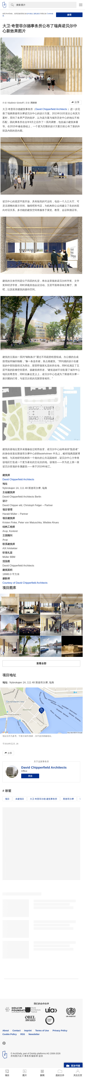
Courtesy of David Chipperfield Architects (25, 582)
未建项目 (19, 799)
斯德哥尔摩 (68, 799)
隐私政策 (37, 13)
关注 (30, 776)
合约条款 (30, 13)
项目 (7, 799)
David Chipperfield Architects (51, 109)
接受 (69, 15)
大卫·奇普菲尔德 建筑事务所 (43, 799)
